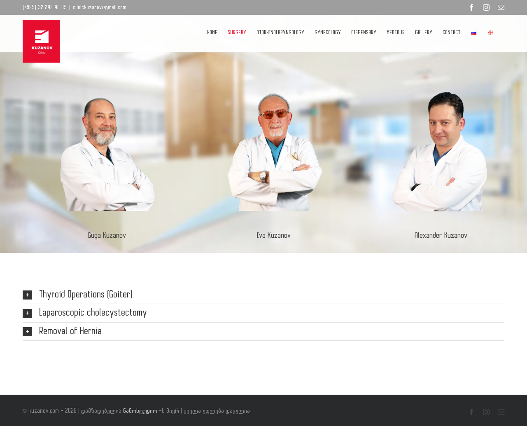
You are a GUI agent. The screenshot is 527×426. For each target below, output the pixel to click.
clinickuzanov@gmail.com (99, 7)
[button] (263, 295)
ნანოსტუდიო (141, 411)
